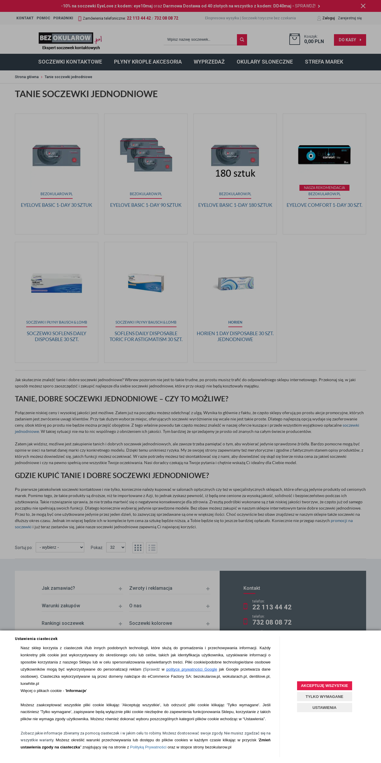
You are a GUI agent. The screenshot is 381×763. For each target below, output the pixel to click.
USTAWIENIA (325, 707)
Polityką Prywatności (148, 747)
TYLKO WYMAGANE (324, 696)
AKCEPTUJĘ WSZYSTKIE (324, 685)
